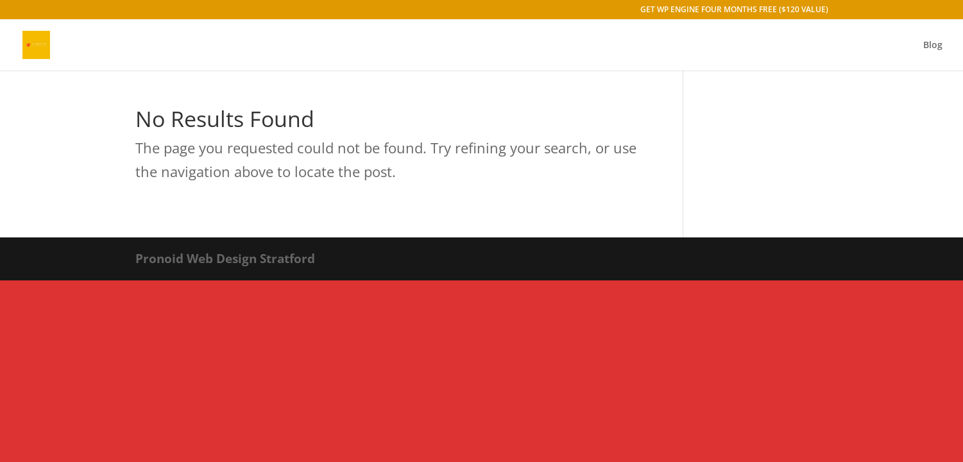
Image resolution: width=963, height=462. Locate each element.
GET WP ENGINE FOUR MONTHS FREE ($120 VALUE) (734, 10)
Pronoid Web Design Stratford (225, 258)
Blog (932, 45)
